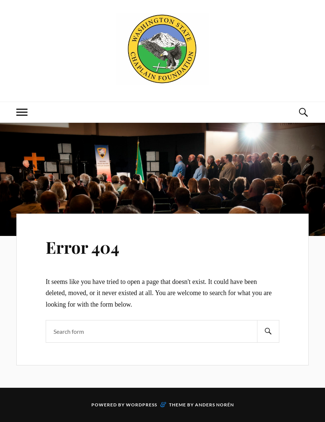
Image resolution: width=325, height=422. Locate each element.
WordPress (141, 404)
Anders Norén (214, 404)
